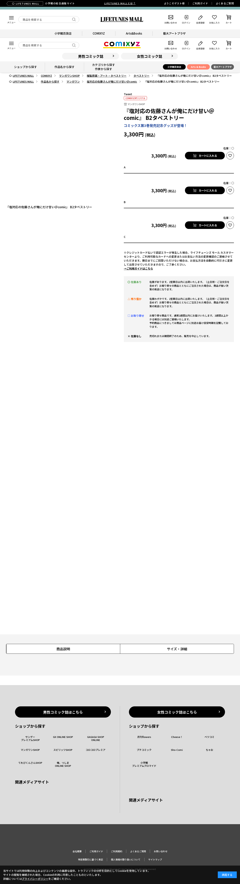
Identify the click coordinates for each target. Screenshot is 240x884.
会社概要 (77, 851)
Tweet (128, 94)
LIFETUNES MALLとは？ (120, 3)
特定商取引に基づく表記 (90, 859)
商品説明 (63, 648)
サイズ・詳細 (177, 648)
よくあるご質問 (225, 3)
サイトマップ (155, 859)
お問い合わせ (160, 851)
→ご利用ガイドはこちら (138, 268)
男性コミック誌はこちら (63, 712)
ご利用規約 (116, 851)
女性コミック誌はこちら (177, 712)
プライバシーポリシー (35, 879)
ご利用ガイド (200, 3)
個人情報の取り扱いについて (126, 859)
